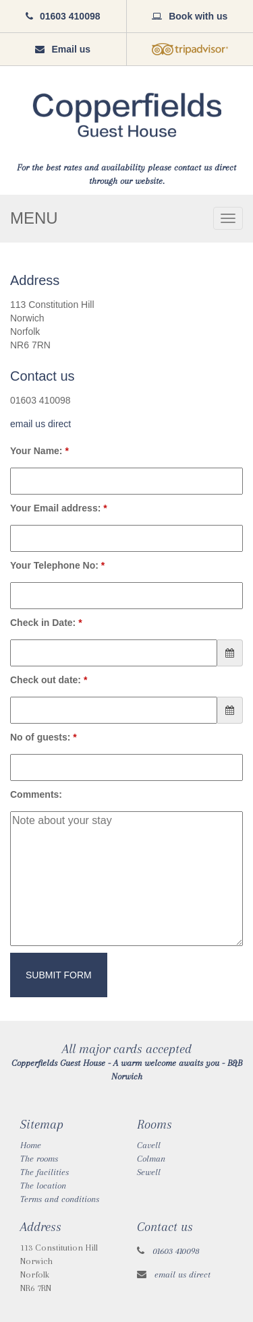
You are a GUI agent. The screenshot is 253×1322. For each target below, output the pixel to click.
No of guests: (43, 737)
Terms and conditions (59, 1199)
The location (43, 1186)
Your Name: (39, 450)
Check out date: (48, 679)
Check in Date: (46, 622)
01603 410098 (176, 1251)
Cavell (149, 1145)
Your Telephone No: (57, 565)
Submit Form (59, 975)
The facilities (44, 1172)
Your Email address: (58, 508)
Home (30, 1145)
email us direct (40, 423)
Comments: (36, 794)
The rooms (39, 1159)
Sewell (149, 1172)
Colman (151, 1159)
